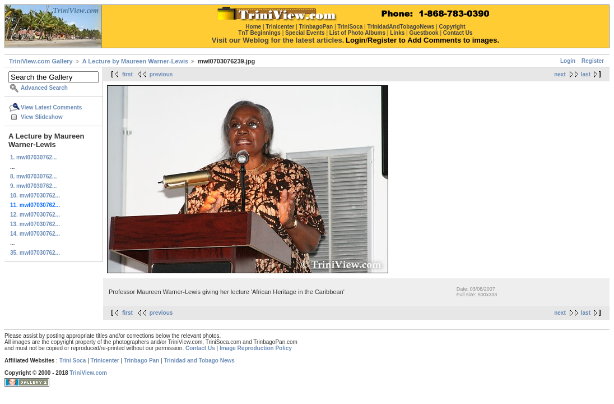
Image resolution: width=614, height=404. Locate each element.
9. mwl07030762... (33, 186)
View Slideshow (42, 117)
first (127, 74)
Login (567, 61)
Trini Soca (72, 360)
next (560, 74)
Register (593, 61)
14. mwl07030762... (35, 234)
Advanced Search (44, 88)
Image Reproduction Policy (256, 348)
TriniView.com (88, 373)
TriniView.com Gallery (41, 61)
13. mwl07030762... (35, 224)
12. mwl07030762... (35, 215)
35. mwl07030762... (35, 253)
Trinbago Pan (141, 360)
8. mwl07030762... (33, 176)
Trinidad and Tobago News (199, 360)
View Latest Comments (51, 107)
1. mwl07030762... (33, 157)
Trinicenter (105, 360)
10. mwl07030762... (35, 195)
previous (161, 74)
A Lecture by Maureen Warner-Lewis (135, 61)
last (585, 74)
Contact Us (200, 348)
